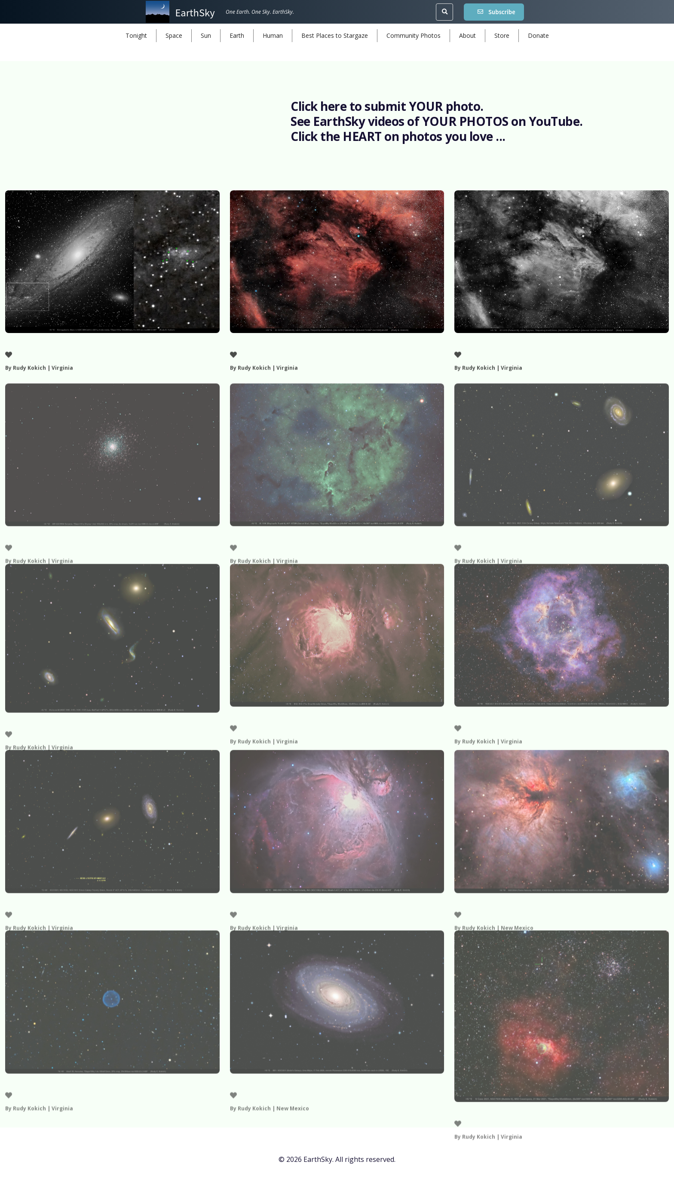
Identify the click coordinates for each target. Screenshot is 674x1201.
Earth (237, 35)
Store (501, 35)
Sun (206, 35)
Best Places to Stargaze (334, 35)
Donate (538, 35)
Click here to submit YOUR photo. (387, 106)
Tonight (136, 35)
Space (173, 35)
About (467, 35)
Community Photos (413, 35)
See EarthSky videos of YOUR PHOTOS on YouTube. (437, 121)
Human (273, 35)
